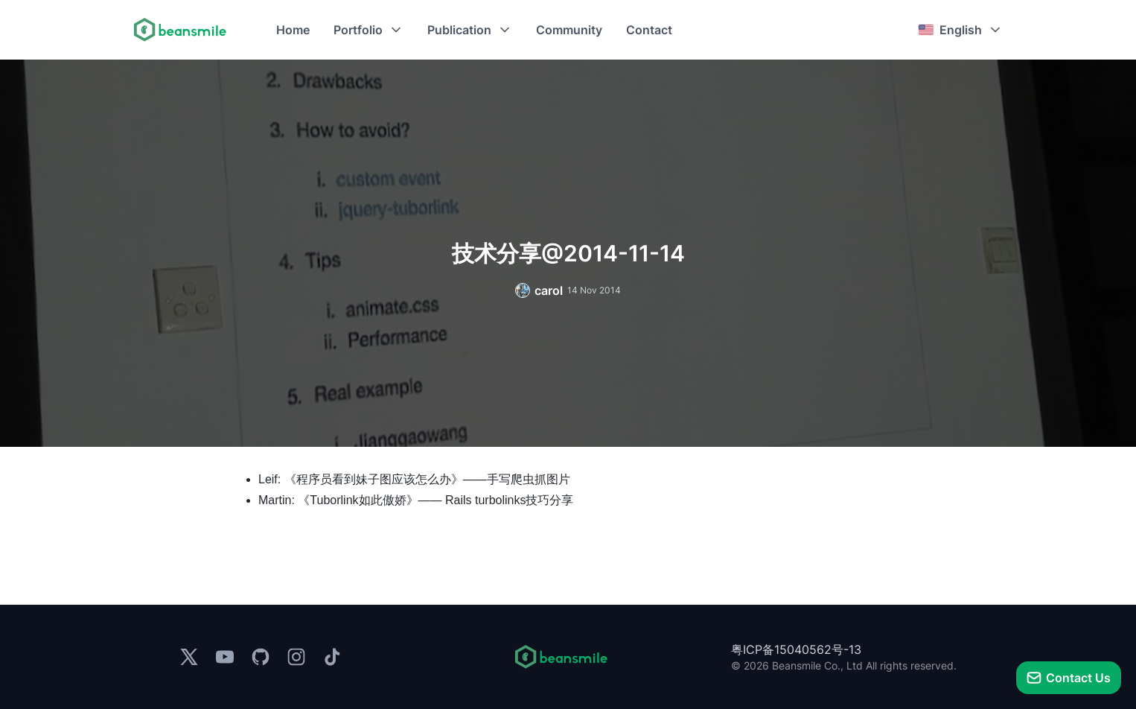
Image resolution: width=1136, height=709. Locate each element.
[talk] (1068, 677)
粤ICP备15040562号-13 (796, 649)
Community (569, 29)
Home (293, 29)
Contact (649, 29)
